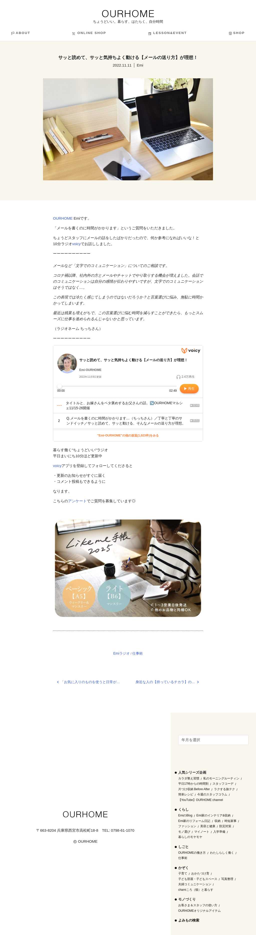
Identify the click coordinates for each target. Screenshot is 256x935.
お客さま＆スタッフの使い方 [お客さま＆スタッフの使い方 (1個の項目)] (197, 905)
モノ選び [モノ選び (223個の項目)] (184, 831)
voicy (76, 244)
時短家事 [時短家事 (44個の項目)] (230, 821)
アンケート (77, 501)
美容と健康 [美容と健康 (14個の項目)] (207, 826)
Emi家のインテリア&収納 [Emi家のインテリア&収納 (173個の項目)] (213, 815)
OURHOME (62, 218)
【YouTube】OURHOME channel (200, 800)
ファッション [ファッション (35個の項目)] (187, 826)
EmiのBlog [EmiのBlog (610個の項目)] (185, 815)
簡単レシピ (185, 794)
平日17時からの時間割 (193, 783)
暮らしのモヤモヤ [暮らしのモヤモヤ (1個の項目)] (190, 837)
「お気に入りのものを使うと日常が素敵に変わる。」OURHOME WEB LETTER (94, 682)
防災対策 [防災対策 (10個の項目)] (225, 826)
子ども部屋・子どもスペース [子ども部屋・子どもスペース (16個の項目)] (197, 879)
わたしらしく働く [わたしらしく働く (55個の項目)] (222, 852)
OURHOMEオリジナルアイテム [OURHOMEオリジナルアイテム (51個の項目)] (199, 910)
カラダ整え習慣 (188, 778)
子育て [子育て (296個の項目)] (182, 873)
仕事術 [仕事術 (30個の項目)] (182, 858)
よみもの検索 (188, 920)
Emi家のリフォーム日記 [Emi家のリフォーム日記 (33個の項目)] (194, 821)
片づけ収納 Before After (194, 789)
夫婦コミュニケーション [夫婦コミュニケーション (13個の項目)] (194, 884)
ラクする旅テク (224, 789)
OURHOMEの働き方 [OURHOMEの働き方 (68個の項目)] (192, 852)
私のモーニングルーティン (221, 778)
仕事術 (137, 653)
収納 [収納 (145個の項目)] (217, 821)
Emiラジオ (121, 653)
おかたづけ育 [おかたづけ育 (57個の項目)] (200, 873)
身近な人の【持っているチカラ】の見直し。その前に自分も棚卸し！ (169, 682)
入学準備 (219, 831)
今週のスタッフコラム (212, 794)
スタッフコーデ (223, 783)
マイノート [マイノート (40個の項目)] (201, 831)
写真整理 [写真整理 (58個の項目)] (227, 879)
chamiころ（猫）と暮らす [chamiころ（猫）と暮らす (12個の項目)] (195, 889)
